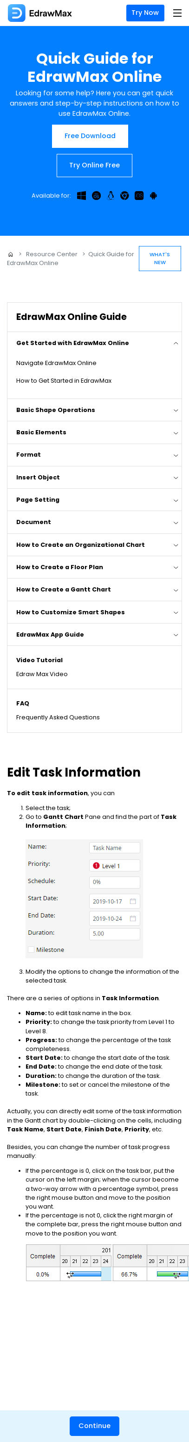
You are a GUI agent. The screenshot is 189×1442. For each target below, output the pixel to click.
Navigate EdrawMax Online (56, 363)
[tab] (94, 342)
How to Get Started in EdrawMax (63, 381)
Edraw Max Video (42, 674)
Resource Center (52, 254)
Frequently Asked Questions (58, 717)
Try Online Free (94, 165)
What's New (160, 258)
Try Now (145, 12)
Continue (94, 1425)
